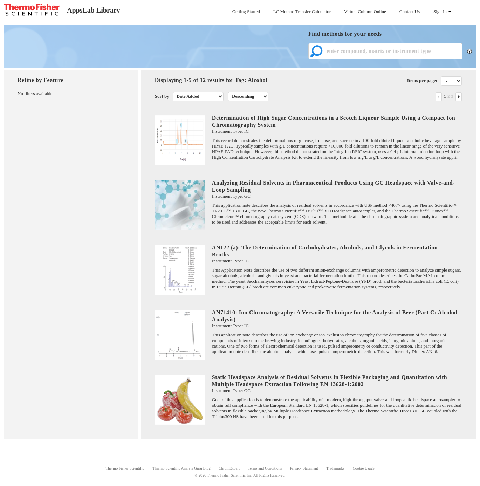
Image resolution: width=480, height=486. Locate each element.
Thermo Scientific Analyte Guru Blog (181, 468)
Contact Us (409, 11)
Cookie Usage (364, 468)
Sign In (442, 11)
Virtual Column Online (365, 11)
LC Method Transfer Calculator (302, 11)
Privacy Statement (304, 468)
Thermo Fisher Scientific (124, 468)
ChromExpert (229, 468)
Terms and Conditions (265, 468)
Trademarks (335, 468)
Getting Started (246, 11)
